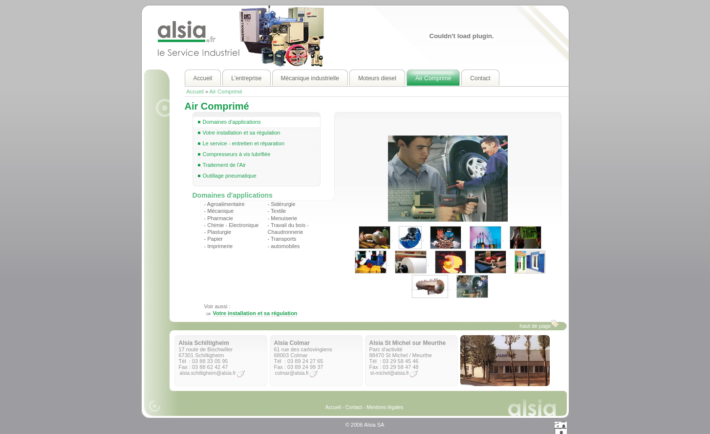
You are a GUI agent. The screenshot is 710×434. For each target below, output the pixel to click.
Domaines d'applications (232, 122)
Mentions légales (384, 407)
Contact (353, 407)
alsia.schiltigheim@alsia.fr (208, 373)
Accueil (195, 91)
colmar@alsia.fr (292, 373)
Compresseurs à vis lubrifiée (237, 154)
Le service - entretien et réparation (244, 143)
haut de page (539, 324)
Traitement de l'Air (224, 165)
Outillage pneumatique (230, 176)
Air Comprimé (226, 91)
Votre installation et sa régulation (241, 133)
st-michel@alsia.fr (389, 373)
